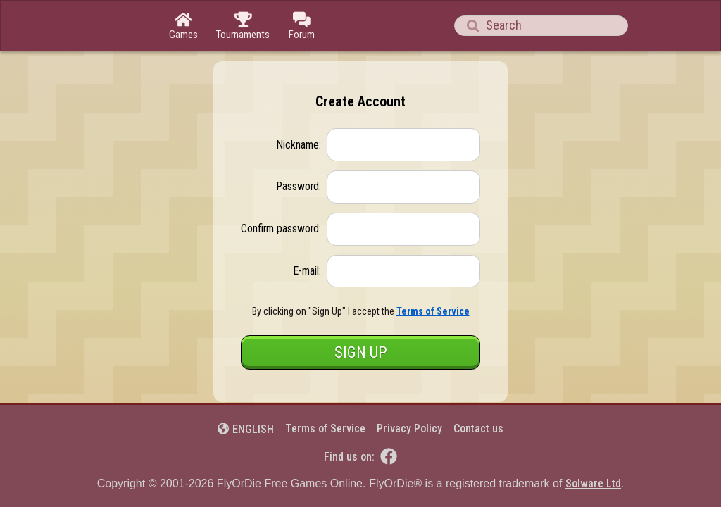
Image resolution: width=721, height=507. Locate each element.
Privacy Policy (409, 428)
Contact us (478, 428)
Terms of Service (325, 428)
